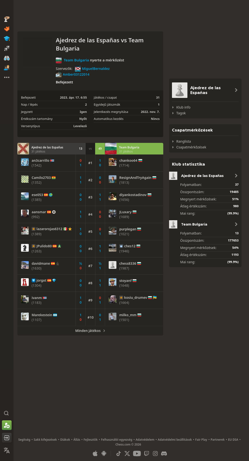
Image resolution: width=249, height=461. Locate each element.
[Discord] (164, 453)
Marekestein (42, 315)
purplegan (127, 229)
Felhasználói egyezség (116, 440)
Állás (76, 440)
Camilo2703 (41, 178)
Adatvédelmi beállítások (175, 440)
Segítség (24, 440)
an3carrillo (40, 160)
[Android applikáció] (104, 453)
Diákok (65, 440)
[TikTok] (118, 453)
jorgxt (41, 280)
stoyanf (125, 281)
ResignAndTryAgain (135, 178)
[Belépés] (7, 438)
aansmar (39, 212)
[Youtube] (137, 453)
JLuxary (125, 212)
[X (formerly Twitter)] (127, 453)
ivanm (37, 298)
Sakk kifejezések (45, 440)
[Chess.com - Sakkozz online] (7, 8)
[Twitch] (146, 453)
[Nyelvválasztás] (7, 450)
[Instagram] (155, 453)
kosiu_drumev (135, 298)
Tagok (181, 113)
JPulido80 (44, 246)
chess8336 (127, 263)
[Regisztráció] (7, 425)
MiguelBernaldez (92, 69)
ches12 (129, 246)
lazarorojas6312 (49, 229)
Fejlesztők (91, 440)
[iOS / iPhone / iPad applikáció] (95, 453)
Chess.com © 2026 (128, 444)
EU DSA (233, 440)
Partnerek (218, 440)
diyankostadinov (133, 195)
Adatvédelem (145, 440)
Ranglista (183, 141)
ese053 (37, 195)
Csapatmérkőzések (191, 147)
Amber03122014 (72, 74)
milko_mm (127, 315)
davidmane (41, 263)
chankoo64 (128, 160)
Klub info (183, 107)
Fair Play (201, 440)
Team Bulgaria (76, 60)
